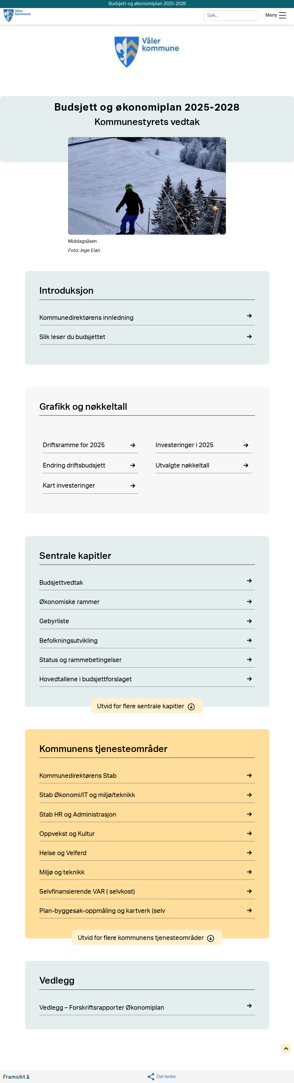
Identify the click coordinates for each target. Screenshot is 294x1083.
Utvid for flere (147, 706)
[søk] (231, 15)
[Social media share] (161, 1076)
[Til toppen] (286, 1049)
